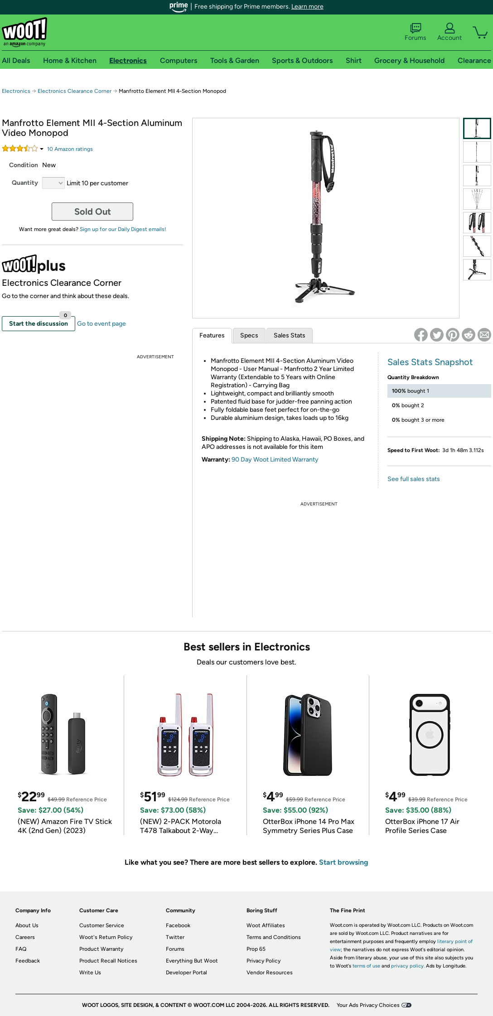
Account (449, 32)
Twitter (175, 937)
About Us (27, 925)
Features (212, 335)
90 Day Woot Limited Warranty (275, 459)
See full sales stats (413, 479)
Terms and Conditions (273, 937)
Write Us (90, 972)
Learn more (307, 6)
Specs (249, 335)
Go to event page (101, 323)
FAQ (20, 949)
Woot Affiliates (265, 925)
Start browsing (343, 862)
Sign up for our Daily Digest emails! (123, 229)
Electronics (16, 91)
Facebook (178, 925)
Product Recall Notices (108, 961)
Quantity (25, 183)
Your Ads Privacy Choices (368, 1005)
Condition (23, 165)
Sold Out (92, 211)
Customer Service (101, 925)
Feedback (27, 961)
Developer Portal (186, 972)
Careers (25, 937)
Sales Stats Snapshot (430, 361)
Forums (415, 32)
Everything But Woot (192, 961)
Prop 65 (256, 949)
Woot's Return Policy (105, 937)
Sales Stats (289, 335)
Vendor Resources (269, 972)
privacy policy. (408, 966)
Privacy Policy (263, 961)
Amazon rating (70, 149)
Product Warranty (101, 949)
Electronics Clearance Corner (74, 91)
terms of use (366, 966)
